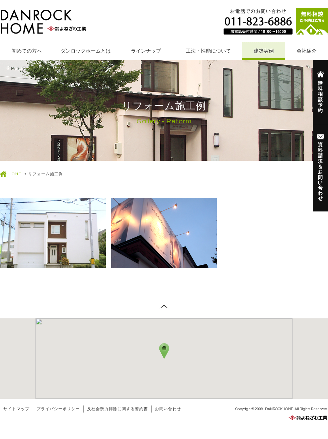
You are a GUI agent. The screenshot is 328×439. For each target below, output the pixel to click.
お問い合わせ (168, 409)
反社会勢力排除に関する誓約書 (117, 409)
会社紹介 (307, 51)
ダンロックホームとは (86, 51)
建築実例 (264, 51)
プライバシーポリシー (58, 409)
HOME (14, 174)
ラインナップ (146, 51)
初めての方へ (27, 51)
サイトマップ (16, 409)
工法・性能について (208, 51)
